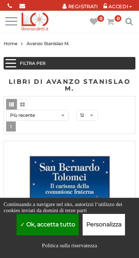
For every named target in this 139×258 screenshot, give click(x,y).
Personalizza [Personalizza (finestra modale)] (103, 224)
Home (10, 43)
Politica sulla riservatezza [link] (69, 245)
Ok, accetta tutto (47, 224)
